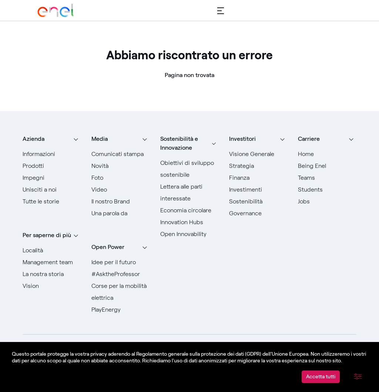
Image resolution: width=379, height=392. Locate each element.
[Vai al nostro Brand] (120, 201)
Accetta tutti (320, 376)
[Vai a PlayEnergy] (120, 310)
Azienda (33, 138)
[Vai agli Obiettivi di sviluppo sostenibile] (189, 169)
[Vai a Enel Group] (56, 10)
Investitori (242, 138)
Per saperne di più (47, 235)
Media (99, 138)
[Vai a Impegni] (52, 178)
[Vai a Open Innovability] (189, 234)
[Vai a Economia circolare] (189, 210)
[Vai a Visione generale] (258, 154)
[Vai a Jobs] (327, 201)
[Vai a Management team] (52, 262)
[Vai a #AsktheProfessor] (120, 274)
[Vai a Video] (120, 190)
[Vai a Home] (327, 154)
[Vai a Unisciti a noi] (52, 190)
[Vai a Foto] (120, 178)
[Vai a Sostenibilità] (258, 201)
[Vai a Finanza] (258, 178)
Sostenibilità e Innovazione (179, 143)
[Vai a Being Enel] (327, 166)
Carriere (309, 138)
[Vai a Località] (52, 250)
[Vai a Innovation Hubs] (189, 222)
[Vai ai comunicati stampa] (120, 154)
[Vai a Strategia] (258, 166)
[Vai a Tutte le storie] (52, 201)
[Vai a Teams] (327, 178)
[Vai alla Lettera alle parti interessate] (189, 193)
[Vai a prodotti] (52, 166)
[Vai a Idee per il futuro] (120, 262)
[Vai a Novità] (120, 166)
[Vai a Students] (327, 190)
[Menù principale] (220, 10)
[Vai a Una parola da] (120, 213)
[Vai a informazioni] (52, 154)
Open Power (107, 246)
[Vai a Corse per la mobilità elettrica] (120, 292)
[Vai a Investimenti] (258, 190)
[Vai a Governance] (258, 213)
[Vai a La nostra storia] (52, 274)
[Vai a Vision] (52, 286)
